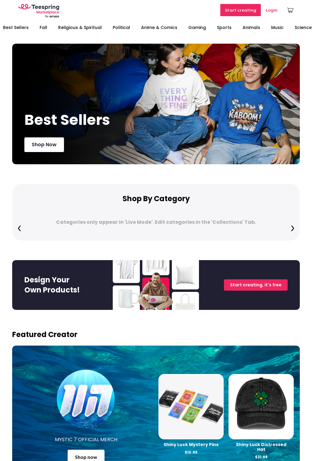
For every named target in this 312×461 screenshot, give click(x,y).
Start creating (240, 10)
